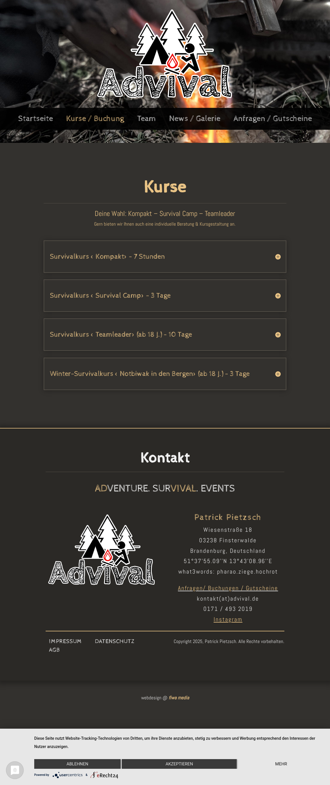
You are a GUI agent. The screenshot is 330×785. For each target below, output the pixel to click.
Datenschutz (115, 642)
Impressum (65, 642)
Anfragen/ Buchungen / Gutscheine (228, 588)
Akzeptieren (179, 764)
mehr (281, 764)
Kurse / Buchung (95, 120)
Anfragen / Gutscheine (273, 120)
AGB (54, 650)
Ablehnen (77, 764)
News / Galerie (194, 120)
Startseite (35, 120)
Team (146, 120)
